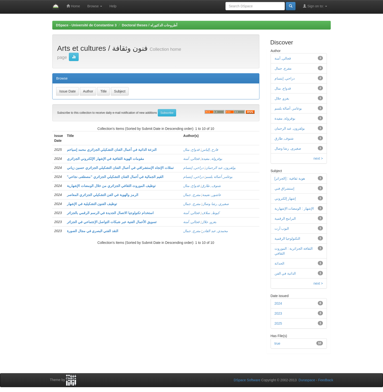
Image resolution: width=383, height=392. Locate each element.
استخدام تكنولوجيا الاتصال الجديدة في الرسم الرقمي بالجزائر (110, 213)
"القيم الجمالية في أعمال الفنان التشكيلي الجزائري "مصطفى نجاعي (115, 177)
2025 (278, 323)
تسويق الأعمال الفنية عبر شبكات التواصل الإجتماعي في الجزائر (112, 222)
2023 (278, 313)
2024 (278, 303)
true (277, 343)
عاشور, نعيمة (211, 195)
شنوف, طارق (211, 186)
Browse (94, 6)
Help (113, 6)
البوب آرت (282, 228)
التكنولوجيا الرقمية (287, 238)
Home (73, 6)
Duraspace (306, 380)
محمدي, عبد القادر (215, 231)
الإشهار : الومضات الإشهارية (294, 208)
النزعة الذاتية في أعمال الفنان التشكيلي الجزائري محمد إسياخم (112, 150)
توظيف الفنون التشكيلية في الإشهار (92, 204)
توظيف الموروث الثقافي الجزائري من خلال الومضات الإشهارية (111, 186)
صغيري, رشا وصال (215, 204)
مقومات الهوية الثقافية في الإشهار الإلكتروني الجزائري (105, 159)
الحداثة (279, 263)
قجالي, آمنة (191, 159)
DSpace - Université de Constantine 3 (86, 25)
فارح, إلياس (210, 150)
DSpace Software (247, 380)
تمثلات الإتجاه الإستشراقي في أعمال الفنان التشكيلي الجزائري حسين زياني (120, 168)
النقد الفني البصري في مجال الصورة (92, 231)
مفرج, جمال (191, 195)
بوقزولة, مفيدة (212, 159)
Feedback (325, 380)
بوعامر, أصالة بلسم (219, 177)
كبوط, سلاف (211, 213)
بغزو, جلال (209, 222)
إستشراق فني (285, 188)
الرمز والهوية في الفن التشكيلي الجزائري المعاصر (102, 195)
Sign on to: (315, 6)
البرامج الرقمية (285, 218)
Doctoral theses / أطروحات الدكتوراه (150, 25)
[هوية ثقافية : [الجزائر (290, 178)
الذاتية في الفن (285, 273)
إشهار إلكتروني (285, 198)
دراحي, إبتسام (193, 168)
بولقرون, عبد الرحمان (220, 168)
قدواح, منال (191, 150)
